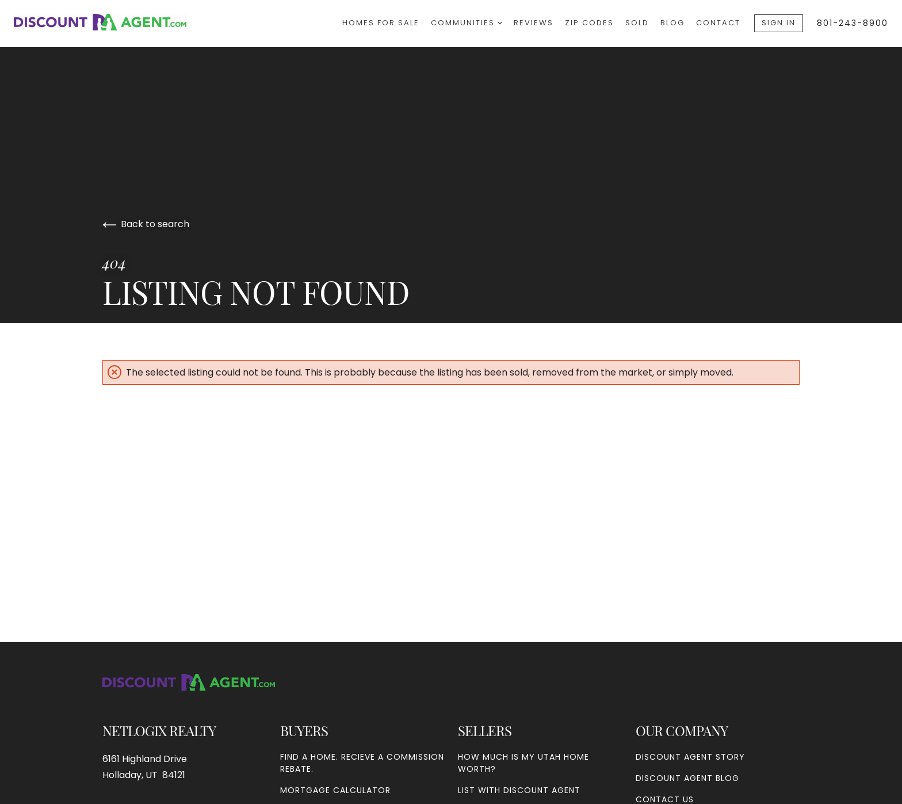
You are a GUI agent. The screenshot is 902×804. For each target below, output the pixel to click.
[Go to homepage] (111, 22)
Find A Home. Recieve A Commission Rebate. (362, 763)
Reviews (533, 22)
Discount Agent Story (690, 757)
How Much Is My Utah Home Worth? (523, 763)
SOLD (637, 22)
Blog (672, 22)
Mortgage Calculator (335, 790)
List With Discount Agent (519, 790)
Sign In (779, 22)
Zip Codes (589, 22)
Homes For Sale (380, 22)
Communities (466, 22)
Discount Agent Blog (687, 778)
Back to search (145, 224)
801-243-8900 (852, 23)
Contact (718, 22)
